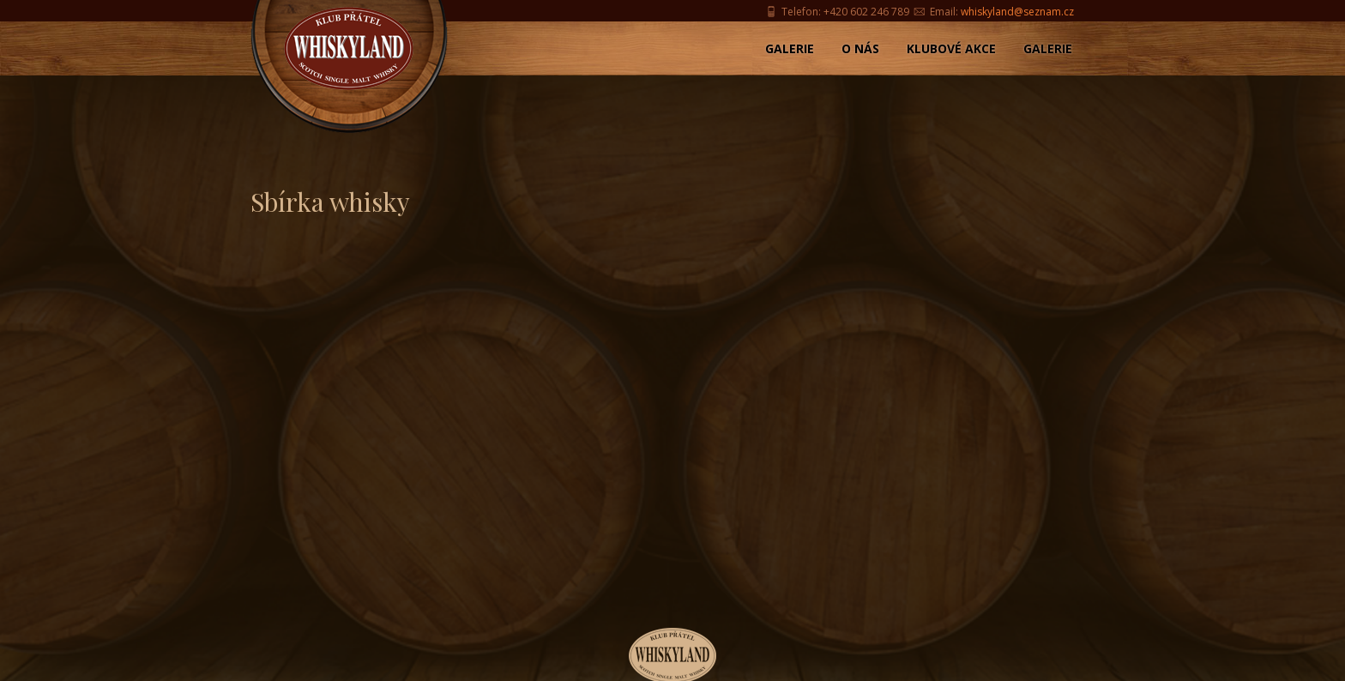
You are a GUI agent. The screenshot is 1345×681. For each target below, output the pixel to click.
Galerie (789, 48)
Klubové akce (951, 48)
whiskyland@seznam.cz (1017, 11)
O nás (860, 48)
